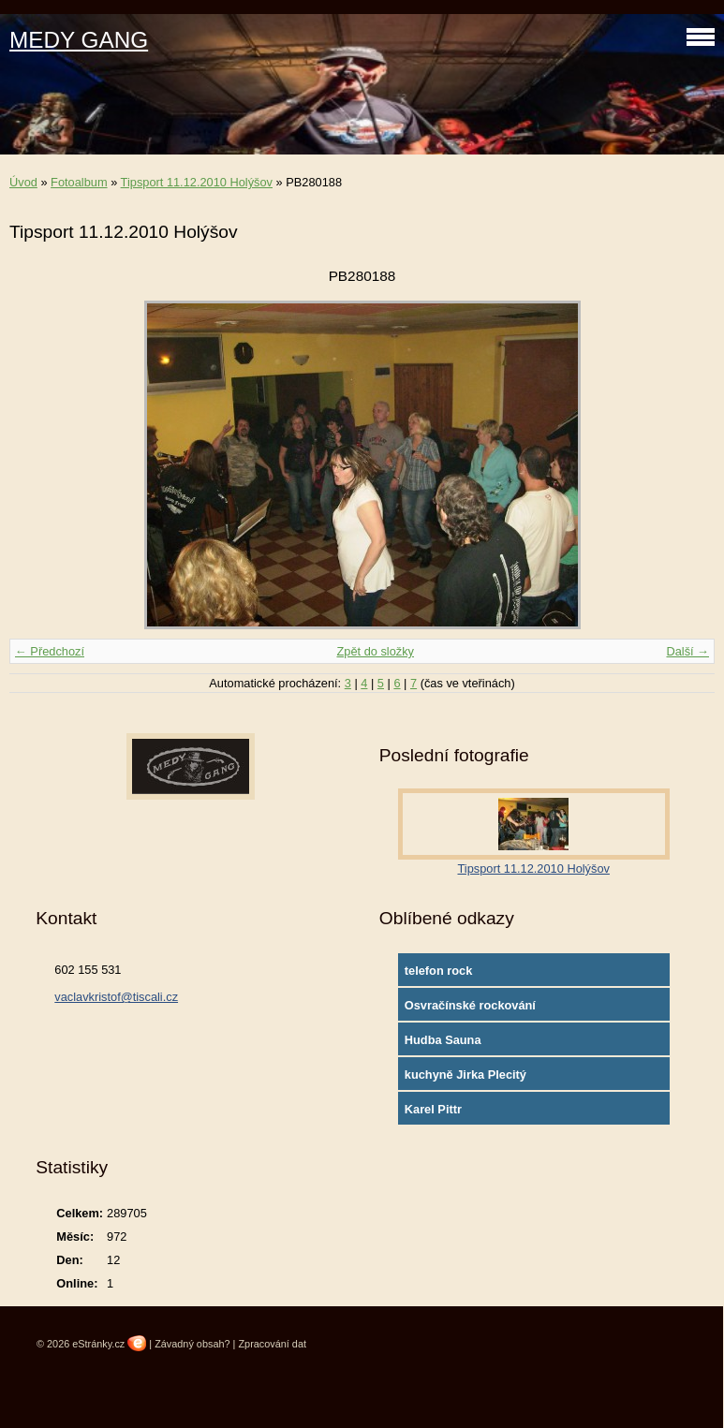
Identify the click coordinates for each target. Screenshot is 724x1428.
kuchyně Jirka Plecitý (465, 1074)
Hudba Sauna (443, 1040)
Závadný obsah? (192, 1343)
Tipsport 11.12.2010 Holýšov (197, 182)
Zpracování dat (272, 1343)
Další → (687, 651)
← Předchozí (49, 651)
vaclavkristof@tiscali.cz (116, 997)
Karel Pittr (433, 1109)
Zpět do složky (375, 651)
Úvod (23, 182)
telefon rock (439, 971)
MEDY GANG (78, 39)
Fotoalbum (79, 182)
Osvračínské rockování (470, 1005)
